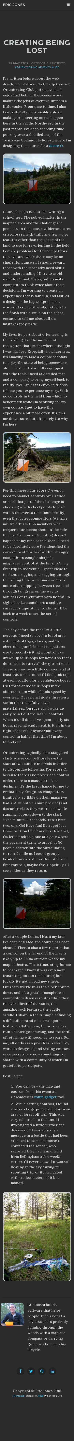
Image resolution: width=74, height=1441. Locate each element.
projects (58, 63)
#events (44, 67)
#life (55, 67)
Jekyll (40, 1395)
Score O (56, 145)
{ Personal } (18, 1395)
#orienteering (26, 67)
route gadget (45, 1097)
